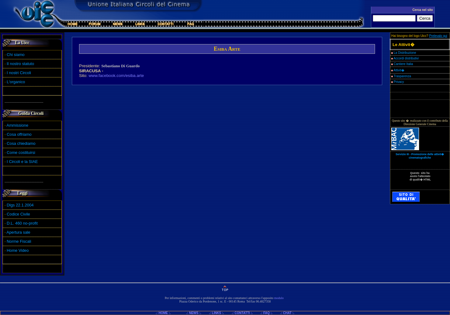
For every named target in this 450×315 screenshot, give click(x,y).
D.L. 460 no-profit (22, 223)
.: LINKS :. (216, 313)
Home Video (18, 250)
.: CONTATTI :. (242, 313)
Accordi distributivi (406, 58)
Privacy (397, 82)
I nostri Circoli (18, 72)
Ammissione (17, 125)
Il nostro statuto (19, 63)
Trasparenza (401, 76)
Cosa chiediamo (21, 143)
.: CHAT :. (287, 313)
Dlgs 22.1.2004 (20, 205)
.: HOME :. (166, 313)
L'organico (15, 81)
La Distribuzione (405, 52)
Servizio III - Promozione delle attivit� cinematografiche (420, 156)
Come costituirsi (21, 152)
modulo (279, 298)
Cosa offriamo (19, 134)
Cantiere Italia (403, 64)
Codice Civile (18, 214)
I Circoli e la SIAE (22, 161)
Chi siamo (14, 54)
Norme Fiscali (18, 241)
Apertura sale (18, 232)
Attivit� (397, 70)
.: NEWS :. (193, 313)
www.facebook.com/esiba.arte (116, 75)
